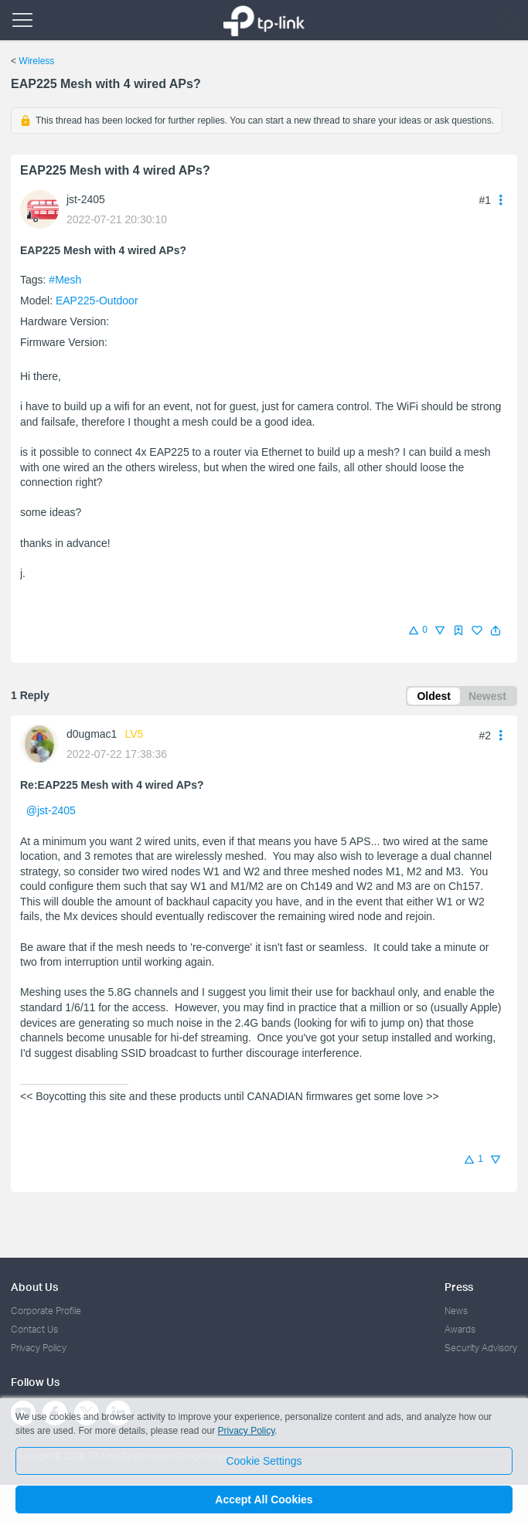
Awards (460, 1329)
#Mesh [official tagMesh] (65, 279)
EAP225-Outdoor (97, 300)
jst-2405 (85, 199)
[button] (495, 630)
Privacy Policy (38, 1347)
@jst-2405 (51, 810)
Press (459, 1286)
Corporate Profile (46, 1310)
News (456, 1310)
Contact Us (34, 1329)
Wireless (36, 61)
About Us (34, 1286)
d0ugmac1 (91, 734)
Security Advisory (481, 1347)
